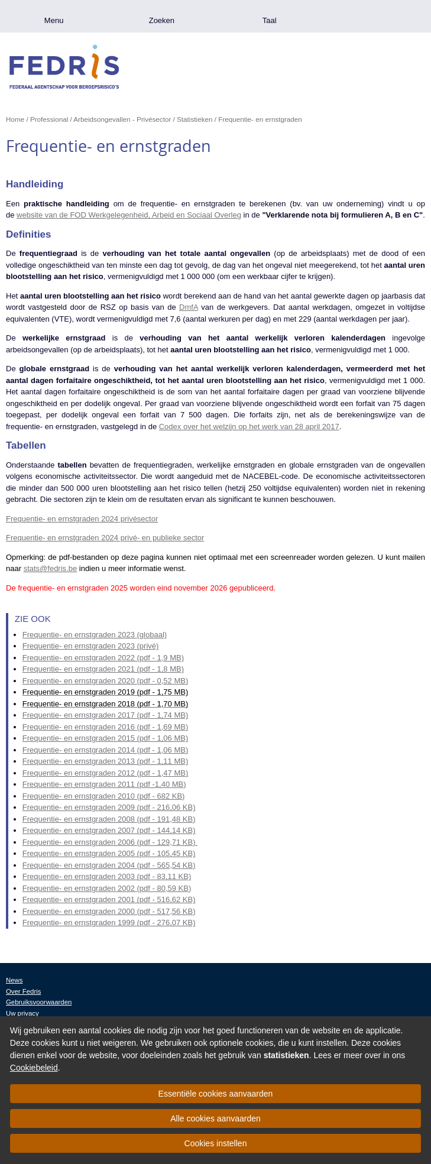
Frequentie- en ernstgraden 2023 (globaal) (94, 634)
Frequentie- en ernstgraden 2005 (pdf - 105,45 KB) (109, 853)
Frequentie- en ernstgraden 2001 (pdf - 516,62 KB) (109, 899)
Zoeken (161, 20)
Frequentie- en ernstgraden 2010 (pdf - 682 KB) (103, 796)
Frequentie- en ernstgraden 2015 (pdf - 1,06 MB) (105, 738)
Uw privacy (22, 1013)
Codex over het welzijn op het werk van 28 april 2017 (249, 426)
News (14, 980)
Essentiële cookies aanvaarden (215, 1093)
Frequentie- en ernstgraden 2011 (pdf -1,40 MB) (104, 784)
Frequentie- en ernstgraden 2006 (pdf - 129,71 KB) (109, 842)
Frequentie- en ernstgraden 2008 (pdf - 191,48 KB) (109, 819)
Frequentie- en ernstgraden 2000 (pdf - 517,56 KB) (109, 911)
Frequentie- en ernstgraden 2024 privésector (82, 518)
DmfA (188, 307)
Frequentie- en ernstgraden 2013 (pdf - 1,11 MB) (105, 761)
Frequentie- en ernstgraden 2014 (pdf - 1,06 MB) (105, 749)
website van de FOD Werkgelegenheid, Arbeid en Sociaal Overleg (129, 214)
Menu (54, 20)
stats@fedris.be (50, 568)
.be (377, 16)
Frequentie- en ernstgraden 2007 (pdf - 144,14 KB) (109, 830)
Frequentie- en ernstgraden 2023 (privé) (90, 645)
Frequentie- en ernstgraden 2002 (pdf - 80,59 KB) (106, 888)
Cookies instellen (215, 1143)
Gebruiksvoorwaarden (39, 1002)
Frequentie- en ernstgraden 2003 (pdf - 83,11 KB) (106, 876)
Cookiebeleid (34, 1067)
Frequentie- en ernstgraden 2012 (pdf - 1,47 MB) (105, 773)
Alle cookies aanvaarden (215, 1118)
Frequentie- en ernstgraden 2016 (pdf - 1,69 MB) (105, 726)
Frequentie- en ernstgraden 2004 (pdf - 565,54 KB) (109, 865)
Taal (270, 20)
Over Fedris (23, 991)
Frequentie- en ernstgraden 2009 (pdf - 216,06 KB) (109, 807)
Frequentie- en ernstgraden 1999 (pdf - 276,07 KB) (109, 922)
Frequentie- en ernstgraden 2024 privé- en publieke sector (105, 537)
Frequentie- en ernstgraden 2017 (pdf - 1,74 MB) (105, 715)
